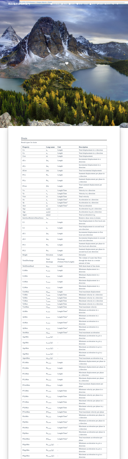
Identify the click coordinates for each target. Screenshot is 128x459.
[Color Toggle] (117, 4)
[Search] (113, 4)
